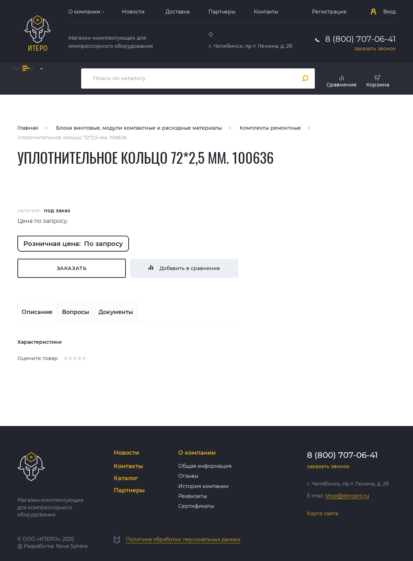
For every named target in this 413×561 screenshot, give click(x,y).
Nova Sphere (72, 546)
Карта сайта (322, 513)
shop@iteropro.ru (347, 496)
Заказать (72, 268)
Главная (27, 128)
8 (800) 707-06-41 (360, 39)
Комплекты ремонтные (270, 128)
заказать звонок (375, 48)
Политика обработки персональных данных (183, 539)
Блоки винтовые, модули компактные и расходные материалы (139, 128)
